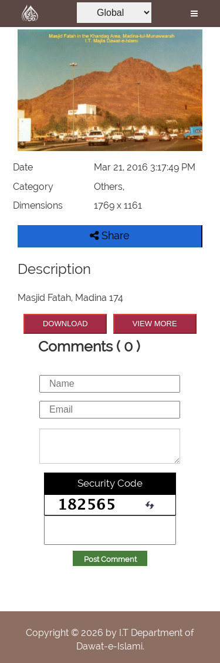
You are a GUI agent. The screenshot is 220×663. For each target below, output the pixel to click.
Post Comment (110, 559)
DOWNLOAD (65, 323)
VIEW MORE (155, 323)
